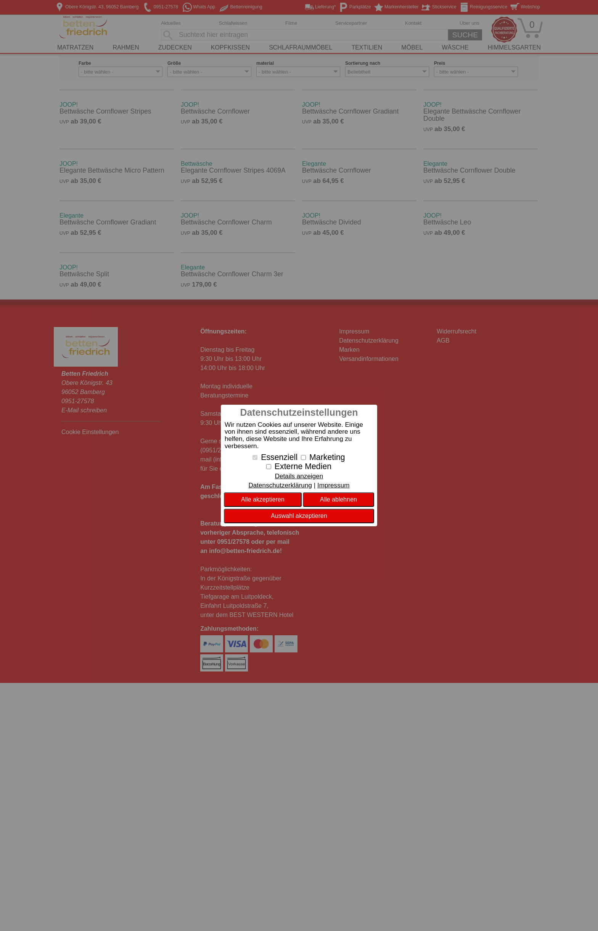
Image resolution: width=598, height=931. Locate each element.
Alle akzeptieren (263, 499)
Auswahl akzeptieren (299, 516)
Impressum (333, 485)
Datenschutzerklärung (280, 485)
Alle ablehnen (338, 499)
